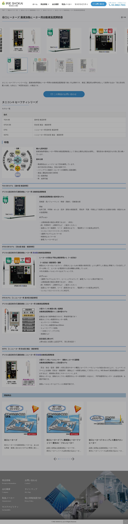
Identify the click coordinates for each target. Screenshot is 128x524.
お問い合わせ (99, 4)
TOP (3, 10)
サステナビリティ (81, 4)
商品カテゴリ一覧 (13, 10)
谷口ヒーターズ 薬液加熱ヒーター (30, 10)
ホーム (35, 4)
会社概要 (55, 4)
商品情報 (44, 4)
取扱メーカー (67, 4)
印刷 (124, 17)
